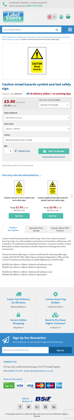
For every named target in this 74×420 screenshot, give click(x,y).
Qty (5, 146)
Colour (7, 135)
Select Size (8, 124)
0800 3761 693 (34, 5)
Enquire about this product (53, 156)
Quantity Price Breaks (54, 104)
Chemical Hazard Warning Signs (49, 37)
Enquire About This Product (60, 229)
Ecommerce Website (51, 414)
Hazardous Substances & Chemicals (21, 37)
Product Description (13, 229)
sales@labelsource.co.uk (41, 370)
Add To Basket (53, 151)
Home (4, 37)
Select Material (10, 113)
